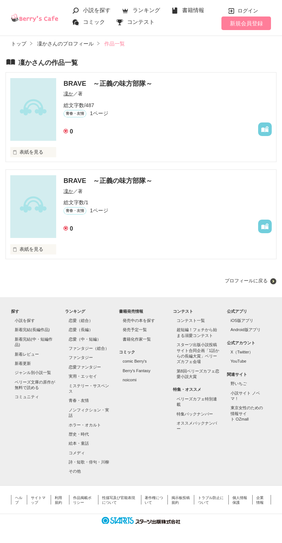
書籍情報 (193, 10)
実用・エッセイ (83, 376)
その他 (75, 471)
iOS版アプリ (242, 320)
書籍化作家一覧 (137, 339)
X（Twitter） (242, 352)
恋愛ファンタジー (85, 367)
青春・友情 (79, 400)
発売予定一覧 (135, 329)
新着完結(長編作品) (32, 329)
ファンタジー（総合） (89, 348)
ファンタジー (81, 357)
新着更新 (23, 363)
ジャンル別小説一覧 (33, 372)
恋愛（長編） (81, 329)
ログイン (248, 11)
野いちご (239, 383)
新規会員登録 (246, 23)
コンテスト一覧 (191, 320)
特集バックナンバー (195, 414)
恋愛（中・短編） (85, 339)
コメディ (77, 453)
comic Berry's (135, 361)
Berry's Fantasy (137, 370)
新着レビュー (27, 354)
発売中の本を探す (139, 320)
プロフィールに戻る (246, 280)
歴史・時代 (79, 434)
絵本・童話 (79, 443)
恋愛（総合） (81, 320)
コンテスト (141, 22)
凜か (68, 93)
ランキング (146, 10)
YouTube (238, 361)
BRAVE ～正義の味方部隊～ (108, 83)
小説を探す (97, 10)
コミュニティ (27, 397)
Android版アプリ (246, 329)
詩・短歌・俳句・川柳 (89, 462)
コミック (94, 22)
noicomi (130, 380)
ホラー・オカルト (85, 425)
